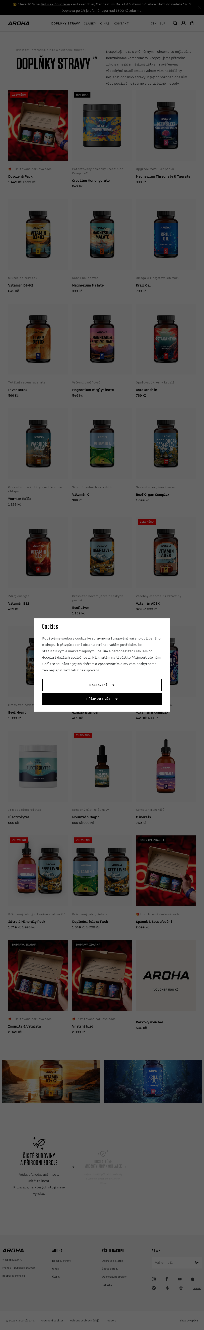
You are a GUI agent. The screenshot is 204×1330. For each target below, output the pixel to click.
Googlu (48, 657)
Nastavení (98, 685)
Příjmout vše (98, 699)
